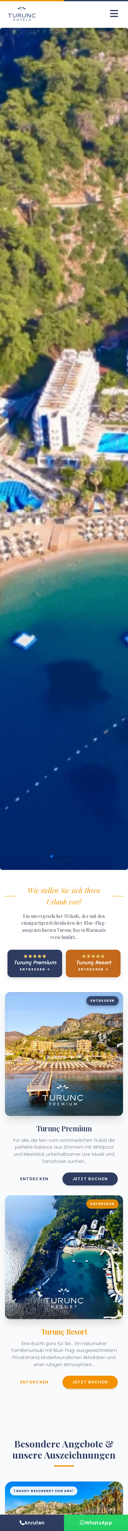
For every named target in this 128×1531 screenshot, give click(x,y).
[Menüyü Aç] (114, 14)
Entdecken (34, 1179)
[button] (11, 442)
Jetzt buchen (90, 1179)
